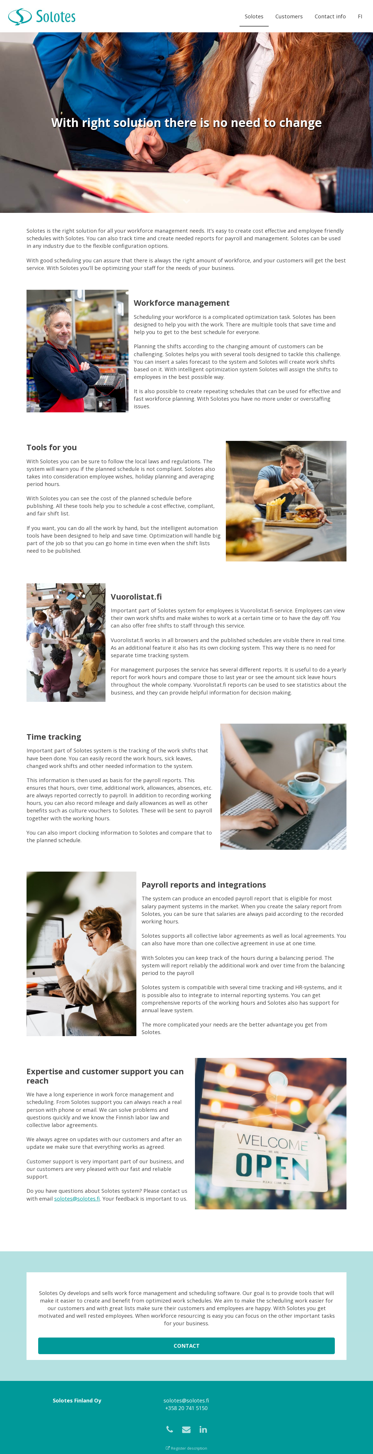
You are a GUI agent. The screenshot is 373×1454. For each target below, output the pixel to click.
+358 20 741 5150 (186, 1407)
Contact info (330, 16)
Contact (187, 1350)
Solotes (254, 16)
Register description (186, 1448)
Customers (289, 16)
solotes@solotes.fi (77, 1198)
